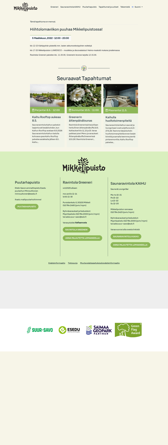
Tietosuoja (72, 263)
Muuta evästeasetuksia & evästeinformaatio (100, 263)
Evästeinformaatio (56, 263)
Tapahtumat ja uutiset (108, 7)
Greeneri (54, 7)
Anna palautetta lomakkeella (82, 238)
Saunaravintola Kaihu (126, 236)
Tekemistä (125, 7)
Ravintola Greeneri (76, 229)
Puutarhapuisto (89, 7)
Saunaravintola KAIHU (70, 7)
